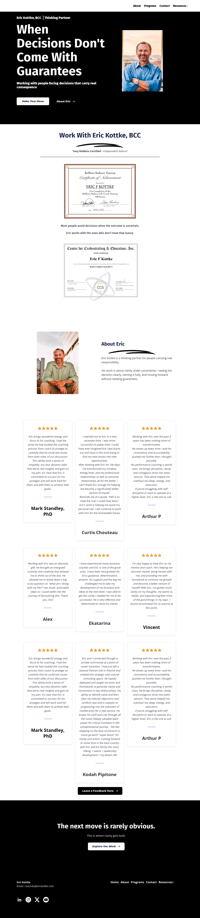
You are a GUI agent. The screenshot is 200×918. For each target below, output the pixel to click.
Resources (180, 5)
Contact (165, 5)
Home (115, 882)
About (137, 5)
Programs (150, 5)
